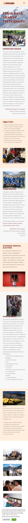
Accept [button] (14, 519)
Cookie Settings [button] (6, 519)
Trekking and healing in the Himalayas (15, 107)
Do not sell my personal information (11, 517)
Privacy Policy (14, 515)
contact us (5, 320)
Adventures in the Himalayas (17, 223)
